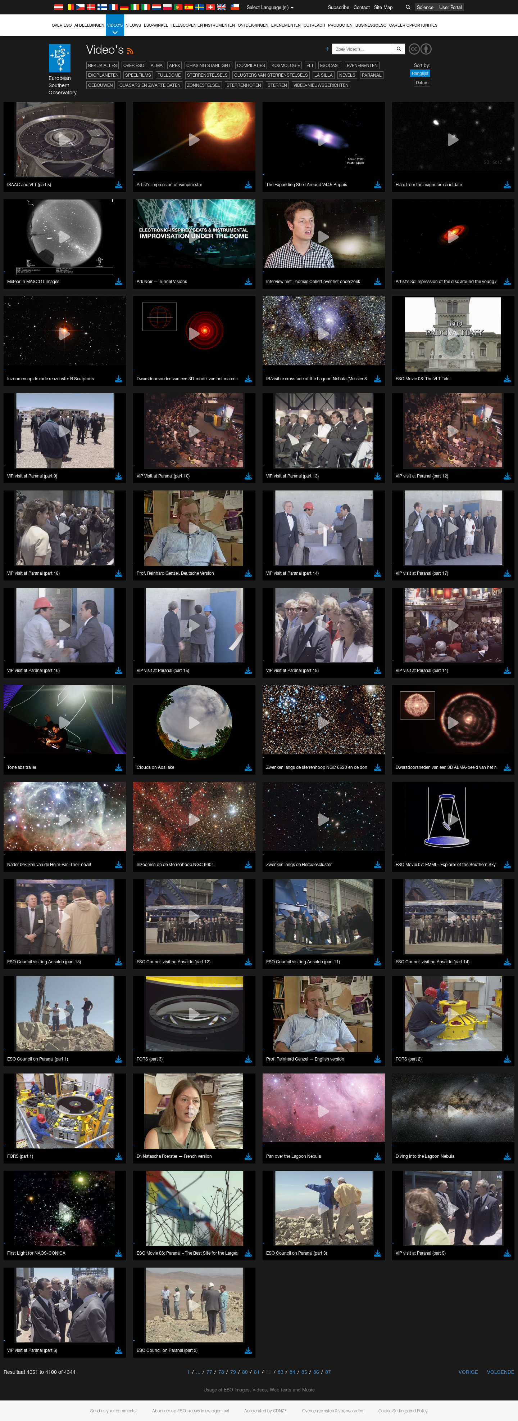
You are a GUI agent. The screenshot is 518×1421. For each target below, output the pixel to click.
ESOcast (330, 65)
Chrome (81, 938)
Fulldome (169, 75)
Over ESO (62, 25)
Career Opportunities (413, 25)
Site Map (383, 7)
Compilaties (251, 65)
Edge (78, 945)
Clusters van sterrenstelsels (271, 75)
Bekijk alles (102, 65)
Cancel (110, 1064)
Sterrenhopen (244, 85)
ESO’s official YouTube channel (221, 806)
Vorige (468, 1372)
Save (75, 1064)
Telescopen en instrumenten (203, 25)
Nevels (347, 75)
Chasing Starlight (208, 65)
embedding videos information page (116, 819)
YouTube (67, 806)
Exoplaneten (103, 75)
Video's (115, 29)
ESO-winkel (156, 25)
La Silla (323, 75)
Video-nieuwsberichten (321, 85)
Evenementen (286, 25)
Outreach (314, 25)
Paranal (372, 75)
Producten (340, 25)
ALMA (157, 65)
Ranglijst (420, 73)
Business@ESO (370, 25)
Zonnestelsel (203, 85)
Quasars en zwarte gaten (150, 85)
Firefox (79, 951)
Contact (362, 7)
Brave (79, 931)
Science (425, 7)
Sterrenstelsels (207, 75)
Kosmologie (286, 65)
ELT (310, 65)
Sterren (277, 85)
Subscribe (338, 7)
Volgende (500, 1372)
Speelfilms (138, 75)
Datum (422, 82)
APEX (174, 65)
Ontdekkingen (253, 25)
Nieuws (133, 25)
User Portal (450, 7)
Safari (79, 958)
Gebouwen (100, 85)
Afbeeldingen (89, 25)
